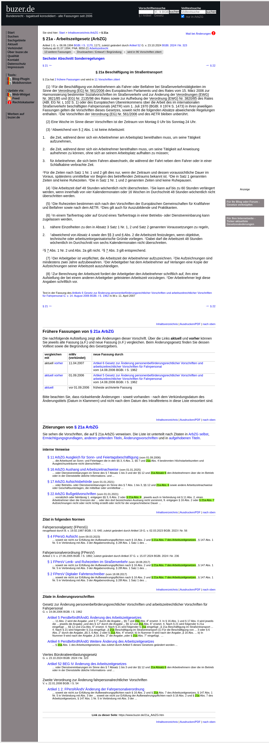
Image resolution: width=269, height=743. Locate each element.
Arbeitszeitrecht (98, 48)
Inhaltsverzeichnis (167, 324)
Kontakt (13, 60)
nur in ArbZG (194, 17)
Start (11, 32)
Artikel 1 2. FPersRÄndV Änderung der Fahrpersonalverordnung (95, 689)
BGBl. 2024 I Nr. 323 (174, 45)
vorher (58, 363)
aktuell (49, 375)
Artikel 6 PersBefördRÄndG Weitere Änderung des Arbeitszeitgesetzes (100, 641)
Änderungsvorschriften (141, 438)
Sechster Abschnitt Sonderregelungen (74, 58)
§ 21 (48, 65)
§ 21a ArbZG (102, 331)
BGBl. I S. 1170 (83, 45)
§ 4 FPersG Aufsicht (62, 536)
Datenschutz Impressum (17, 65)
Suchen (13, 36)
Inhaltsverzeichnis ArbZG (83, 32)
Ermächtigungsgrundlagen (62, 438)
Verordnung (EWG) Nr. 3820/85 (173, 98)
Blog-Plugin (21, 79)
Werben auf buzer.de (16, 115)
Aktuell (13, 44)
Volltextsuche (191, 8)
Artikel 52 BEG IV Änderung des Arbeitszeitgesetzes (87, 664)
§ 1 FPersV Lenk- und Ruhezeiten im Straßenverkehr (87, 562)
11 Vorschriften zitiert (107, 79)
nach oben (209, 324)
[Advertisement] (244, 115)
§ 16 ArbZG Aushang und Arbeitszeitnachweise (83, 469)
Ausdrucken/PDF (190, 324)
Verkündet (15, 48)
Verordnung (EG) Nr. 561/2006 (81, 91)
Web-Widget (21, 94)
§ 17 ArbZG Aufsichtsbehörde (69, 482)
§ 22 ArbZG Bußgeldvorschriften (71, 494)
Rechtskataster (23, 102)
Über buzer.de (18, 52)
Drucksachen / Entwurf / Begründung (99, 51)
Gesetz (159, 15)
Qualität (13, 56)
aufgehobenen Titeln (184, 438)
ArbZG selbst (198, 434)
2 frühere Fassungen (67, 79)
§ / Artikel (145, 15)
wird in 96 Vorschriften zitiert (144, 51)
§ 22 (210, 65)
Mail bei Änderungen (200, 33)
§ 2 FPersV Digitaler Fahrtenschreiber (76, 574)
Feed (15, 98)
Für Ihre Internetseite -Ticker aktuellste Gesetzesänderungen (241, 221)
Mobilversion (21, 83)
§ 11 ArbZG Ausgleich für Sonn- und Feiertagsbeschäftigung (93, 457)
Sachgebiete (17, 40)
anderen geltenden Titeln (103, 438)
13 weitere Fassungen (57, 51)
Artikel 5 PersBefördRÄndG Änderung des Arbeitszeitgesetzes (94, 617)
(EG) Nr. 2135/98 (81, 98)
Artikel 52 (135, 45)
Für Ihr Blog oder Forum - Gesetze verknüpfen (243, 203)
